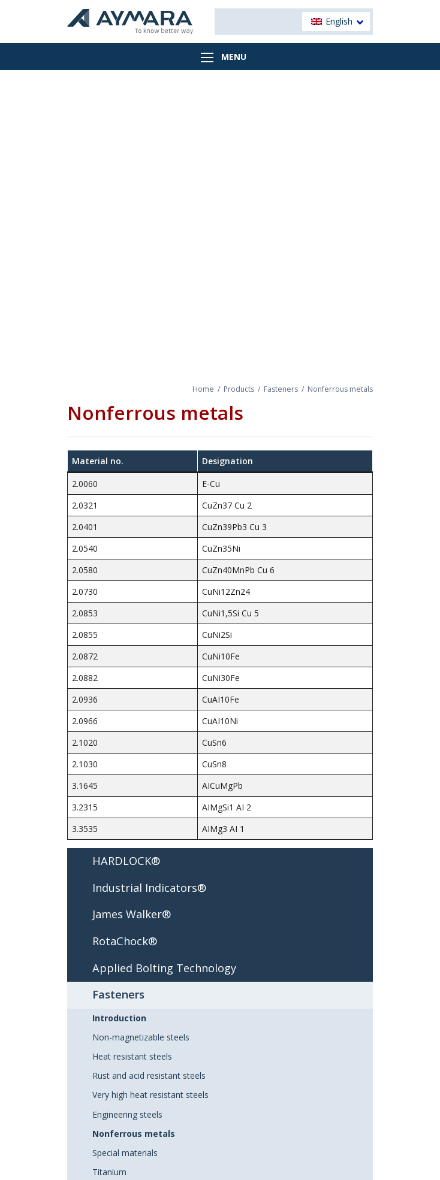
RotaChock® (124, 941)
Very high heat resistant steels (150, 1094)
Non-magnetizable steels (140, 1037)
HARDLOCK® (126, 861)
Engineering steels (127, 1114)
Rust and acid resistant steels (149, 1075)
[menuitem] (336, 22)
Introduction (119, 1018)
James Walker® (131, 914)
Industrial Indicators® (149, 888)
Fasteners (281, 389)
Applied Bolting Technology (164, 968)
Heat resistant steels (132, 1056)
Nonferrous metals (133, 1133)
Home (203, 389)
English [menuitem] (339, 21)
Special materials (125, 1152)
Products (239, 389)
